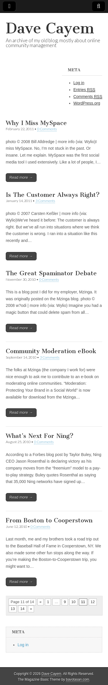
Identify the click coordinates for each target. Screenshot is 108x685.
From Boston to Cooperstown (49, 520)
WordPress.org (86, 103)
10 (73, 602)
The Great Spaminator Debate (51, 273)
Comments (87, 96)
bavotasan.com (77, 680)
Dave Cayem (50, 28)
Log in (78, 82)
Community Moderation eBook (51, 351)
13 (13, 609)
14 (22, 609)
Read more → (21, 177)
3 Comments (45, 201)
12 (93, 602)
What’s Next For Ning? (39, 435)
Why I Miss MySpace (36, 122)
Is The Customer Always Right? (53, 194)
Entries (84, 89)
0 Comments (47, 129)
